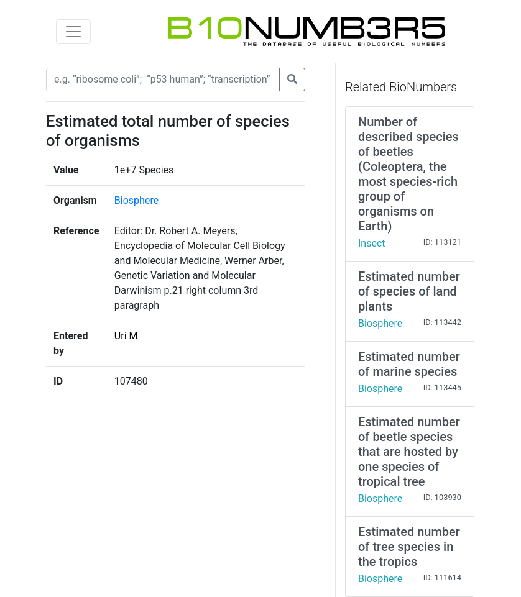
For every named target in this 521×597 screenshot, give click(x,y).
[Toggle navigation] (73, 31)
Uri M (126, 336)
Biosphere (136, 200)
